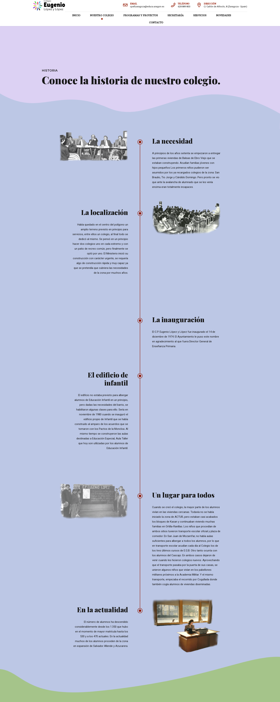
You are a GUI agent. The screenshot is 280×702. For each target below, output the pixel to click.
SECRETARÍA (176, 15)
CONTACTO (156, 22)
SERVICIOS (199, 15)
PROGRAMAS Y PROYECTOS (140, 15)
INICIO (76, 15)
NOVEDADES (223, 15)
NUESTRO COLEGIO (102, 15)
